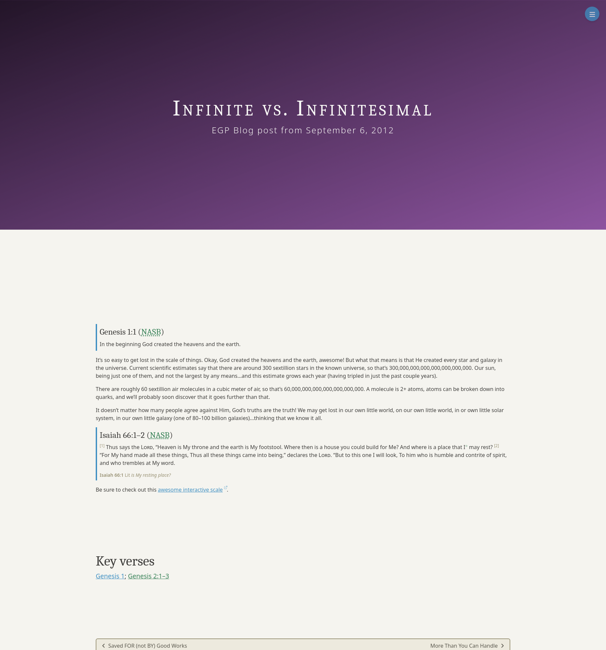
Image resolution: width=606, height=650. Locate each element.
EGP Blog (242, 130)
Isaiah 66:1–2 (122, 435)
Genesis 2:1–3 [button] (148, 575)
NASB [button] (151, 332)
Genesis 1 (110, 575)
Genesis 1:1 (118, 332)
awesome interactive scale (192, 489)
